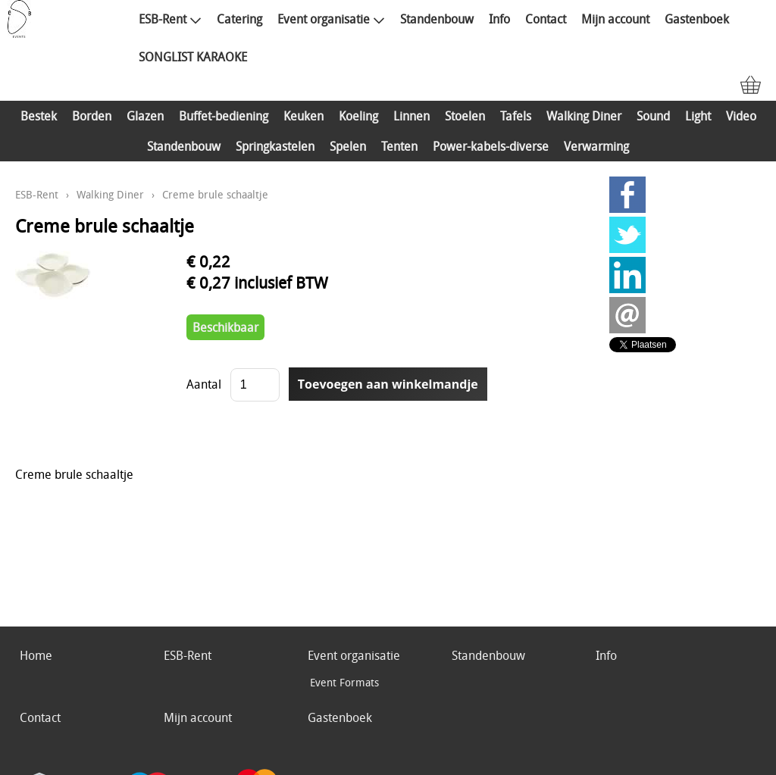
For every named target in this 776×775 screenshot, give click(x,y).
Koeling (358, 116)
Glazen (145, 116)
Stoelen (465, 116)
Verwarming (596, 146)
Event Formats (344, 682)
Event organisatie (331, 19)
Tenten (399, 146)
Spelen (348, 146)
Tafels (515, 116)
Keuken (303, 116)
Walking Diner (583, 116)
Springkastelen (275, 146)
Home (36, 655)
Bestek (38, 116)
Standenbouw (437, 19)
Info (499, 19)
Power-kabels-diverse (491, 146)
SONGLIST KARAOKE (193, 56)
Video (741, 116)
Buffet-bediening (223, 116)
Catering (239, 19)
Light (698, 116)
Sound (653, 116)
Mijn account (615, 19)
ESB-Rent (170, 19)
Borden (91, 116)
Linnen (411, 116)
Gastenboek (697, 19)
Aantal (203, 384)
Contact (545, 19)
